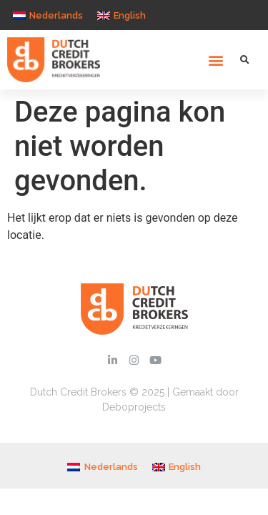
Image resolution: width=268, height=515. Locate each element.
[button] (216, 60)
